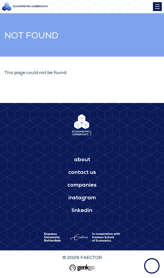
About (82, 160)
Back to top (152, 266)
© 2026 (82, 258)
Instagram (82, 198)
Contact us (82, 173)
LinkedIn (82, 211)
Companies (82, 185)
